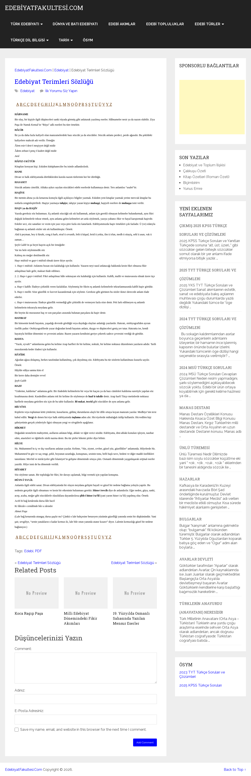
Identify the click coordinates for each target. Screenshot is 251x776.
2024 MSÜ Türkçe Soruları (205, 367)
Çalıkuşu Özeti (194, 171)
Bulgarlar (190, 519)
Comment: (23, 649)
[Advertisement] (212, 107)
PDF (38, 551)
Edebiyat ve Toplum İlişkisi (204, 165)
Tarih (64, 40)
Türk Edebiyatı (24, 24)
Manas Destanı (194, 407)
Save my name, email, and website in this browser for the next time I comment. (83, 729)
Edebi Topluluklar (165, 24)
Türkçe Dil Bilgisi (27, 40)
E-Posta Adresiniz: (29, 711)
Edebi (28, 551)
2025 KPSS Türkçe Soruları (200, 685)
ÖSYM (88, 40)
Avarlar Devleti (196, 559)
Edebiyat (61, 70)
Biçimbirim (191, 183)
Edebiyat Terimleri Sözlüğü (54, 81)
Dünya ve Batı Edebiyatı (75, 24)
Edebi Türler (207, 24)
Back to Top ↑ (235, 770)
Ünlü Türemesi (194, 447)
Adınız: (20, 690)
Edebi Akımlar (122, 24)
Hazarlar (189, 479)
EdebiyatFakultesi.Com (44, 8)
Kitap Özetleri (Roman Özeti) (206, 177)
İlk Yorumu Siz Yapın (61, 91)
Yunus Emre (192, 189)
